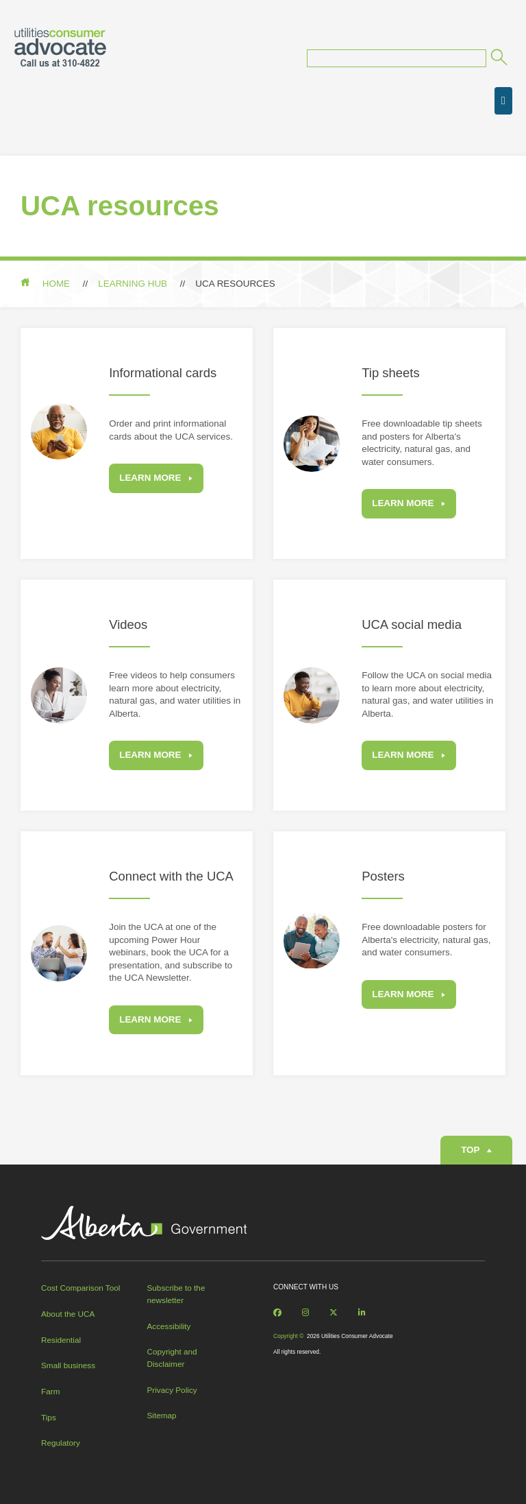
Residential (61, 1339)
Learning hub (132, 283)
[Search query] (396, 58)
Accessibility (169, 1326)
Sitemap (162, 1415)
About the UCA (68, 1313)
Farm (50, 1391)
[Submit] (498, 59)
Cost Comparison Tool (80, 1287)
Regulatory (60, 1442)
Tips (48, 1417)
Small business (68, 1365)
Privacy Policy (172, 1389)
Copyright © (288, 1336)
